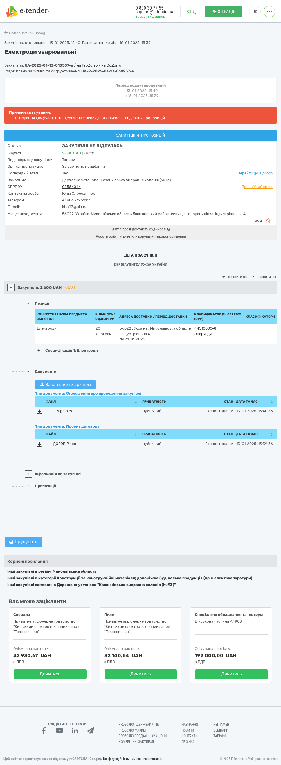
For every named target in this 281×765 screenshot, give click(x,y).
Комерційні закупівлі (136, 742)
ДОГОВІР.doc (64, 444)
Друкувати (23, 541)
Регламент (222, 725)
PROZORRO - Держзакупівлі (140, 725)
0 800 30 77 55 (149, 8)
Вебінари (220, 730)
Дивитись (50, 674)
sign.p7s (64, 411)
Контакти (189, 736)
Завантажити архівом (65, 384)
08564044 (71, 187)
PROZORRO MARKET (133, 730)
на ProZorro (88, 65)
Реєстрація (223, 12)
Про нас (188, 742)
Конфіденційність (116, 759)
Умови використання (147, 759)
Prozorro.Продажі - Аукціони (143, 736)
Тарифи (219, 736)
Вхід (191, 12)
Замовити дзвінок (150, 16)
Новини (188, 730)
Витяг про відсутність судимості (140, 229)
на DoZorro (111, 65)
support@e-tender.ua (155, 12)
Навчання (190, 725)
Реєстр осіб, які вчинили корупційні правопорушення (141, 237)
